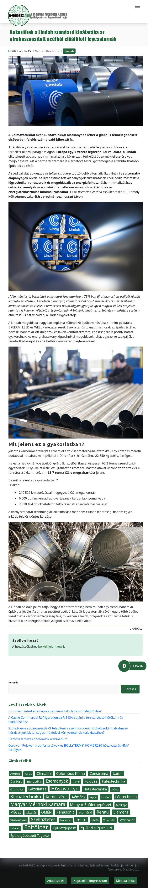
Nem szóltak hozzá (47, 51)
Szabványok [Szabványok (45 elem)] (18, 820)
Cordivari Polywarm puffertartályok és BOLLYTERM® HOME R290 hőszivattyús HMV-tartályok (69, 747)
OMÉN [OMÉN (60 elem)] (46, 812)
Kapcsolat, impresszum (90, 881)
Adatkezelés (56, 881)
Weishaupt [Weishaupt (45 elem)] (127, 820)
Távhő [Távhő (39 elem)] (95, 820)
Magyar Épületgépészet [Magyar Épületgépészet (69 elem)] (90, 804)
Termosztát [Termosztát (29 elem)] (65, 820)
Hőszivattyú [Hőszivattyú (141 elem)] (65, 788)
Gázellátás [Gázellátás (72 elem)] (37, 789)
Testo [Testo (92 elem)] (81, 819)
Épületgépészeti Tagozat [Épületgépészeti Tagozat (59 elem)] (30, 835)
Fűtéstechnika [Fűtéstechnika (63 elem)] (113, 781)
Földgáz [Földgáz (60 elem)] (91, 781)
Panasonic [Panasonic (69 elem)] (65, 812)
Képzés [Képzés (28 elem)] (93, 797)
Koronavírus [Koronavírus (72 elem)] (56, 796)
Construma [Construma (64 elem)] (99, 773)
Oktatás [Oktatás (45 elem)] (31, 812)
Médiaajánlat (125, 881)
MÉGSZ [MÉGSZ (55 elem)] (15, 812)
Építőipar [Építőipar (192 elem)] (36, 827)
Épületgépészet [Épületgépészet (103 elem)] (96, 827)
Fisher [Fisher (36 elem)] (76, 781)
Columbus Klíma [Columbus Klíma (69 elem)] (70, 773)
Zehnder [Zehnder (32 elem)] (15, 828)
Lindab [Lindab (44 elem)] (106, 797)
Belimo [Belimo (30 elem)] (28, 774)
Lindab (69, 51)
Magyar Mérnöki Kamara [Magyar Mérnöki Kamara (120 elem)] (38, 804)
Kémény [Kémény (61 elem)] (78, 796)
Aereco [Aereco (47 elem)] (15, 774)
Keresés (13, 682)
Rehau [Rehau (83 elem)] (103, 812)
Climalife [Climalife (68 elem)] (44, 773)
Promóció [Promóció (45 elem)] (85, 812)
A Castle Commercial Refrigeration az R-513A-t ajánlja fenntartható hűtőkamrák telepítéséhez (65, 719)
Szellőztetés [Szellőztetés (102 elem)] (43, 819)
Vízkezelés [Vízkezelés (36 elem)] (109, 820)
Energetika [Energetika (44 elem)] (34, 781)
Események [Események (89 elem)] (57, 781)
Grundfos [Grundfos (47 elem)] (17, 789)
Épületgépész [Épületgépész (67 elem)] (64, 827)
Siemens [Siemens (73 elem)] (121, 812)
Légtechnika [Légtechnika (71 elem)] (126, 796)
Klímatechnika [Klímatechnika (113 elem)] (25, 796)
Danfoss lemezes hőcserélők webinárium (37, 739)
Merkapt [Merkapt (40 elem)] (121, 805)
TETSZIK (137, 666)
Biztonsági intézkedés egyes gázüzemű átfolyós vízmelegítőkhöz (54, 711)
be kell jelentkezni (51, 646)
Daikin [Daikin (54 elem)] (118, 773)
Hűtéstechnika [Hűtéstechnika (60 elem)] (95, 789)
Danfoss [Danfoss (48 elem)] (16, 781)
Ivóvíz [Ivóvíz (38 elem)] (115, 789)
